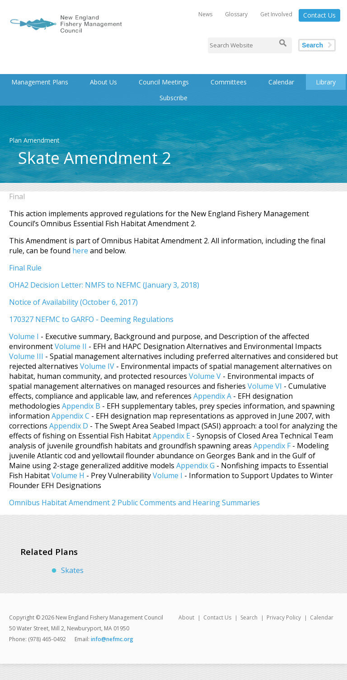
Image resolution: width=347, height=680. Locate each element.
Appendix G (195, 465)
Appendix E (171, 436)
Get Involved (276, 14)
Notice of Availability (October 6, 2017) (73, 302)
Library (326, 82)
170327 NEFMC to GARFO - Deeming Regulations (91, 319)
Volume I (24, 336)
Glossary (236, 14)
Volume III (26, 356)
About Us (103, 82)
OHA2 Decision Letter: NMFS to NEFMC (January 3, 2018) (104, 285)
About (186, 617)
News (205, 14)
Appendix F (272, 446)
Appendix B (81, 406)
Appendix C (70, 416)
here (80, 251)
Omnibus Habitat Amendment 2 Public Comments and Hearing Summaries (134, 503)
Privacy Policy (284, 617)
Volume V (206, 376)
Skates (72, 570)
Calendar (281, 82)
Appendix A (212, 396)
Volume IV (97, 366)
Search (312, 45)
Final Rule (25, 268)
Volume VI (265, 386)
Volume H (68, 475)
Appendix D (68, 426)
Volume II (71, 346)
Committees (229, 82)
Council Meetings (164, 82)
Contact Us (319, 15)
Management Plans (39, 82)
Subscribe (173, 97)
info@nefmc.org (112, 639)
